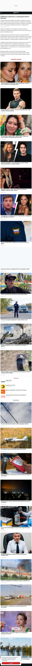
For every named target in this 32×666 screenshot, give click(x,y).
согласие (11, 659)
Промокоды (16, 378)
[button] (16, 382)
